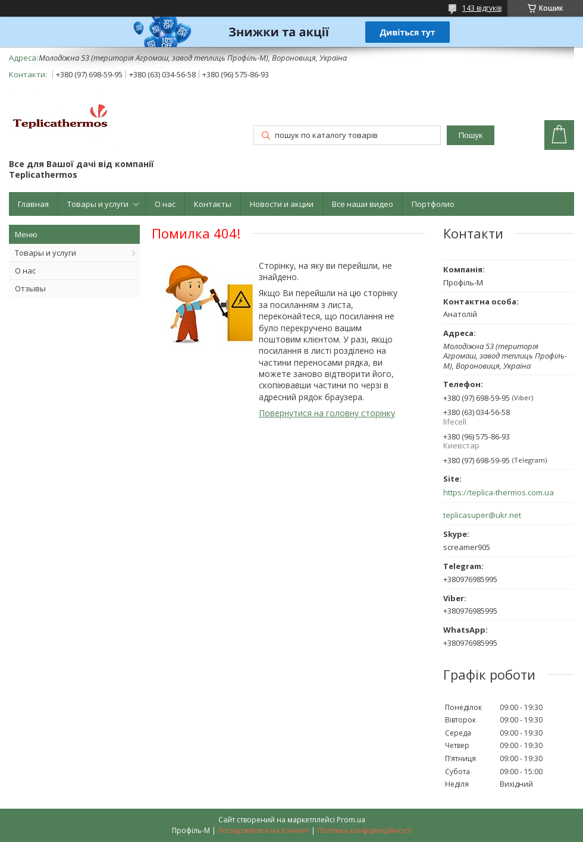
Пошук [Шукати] (470, 135)
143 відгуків (481, 8)
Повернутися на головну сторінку (327, 413)
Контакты (212, 204)
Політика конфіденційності (364, 830)
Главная (33, 204)
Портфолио (433, 204)
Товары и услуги (97, 204)
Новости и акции (282, 204)
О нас (165, 204)
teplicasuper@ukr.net (482, 515)
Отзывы (30, 288)
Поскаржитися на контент (263, 830)
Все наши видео (362, 204)
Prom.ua (351, 820)
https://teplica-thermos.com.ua (498, 493)
